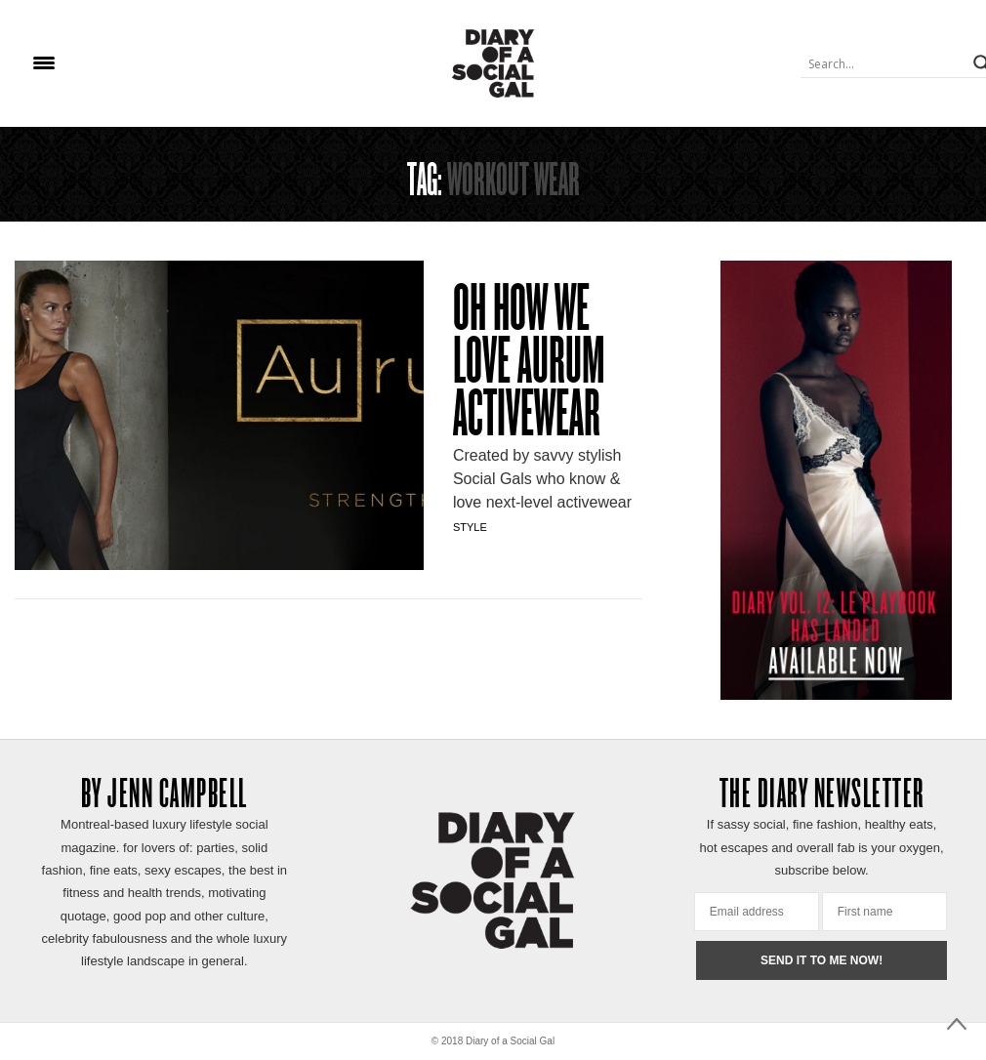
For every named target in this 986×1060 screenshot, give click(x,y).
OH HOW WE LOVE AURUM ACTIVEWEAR (529, 365)
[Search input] (884, 63)
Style (470, 527)
